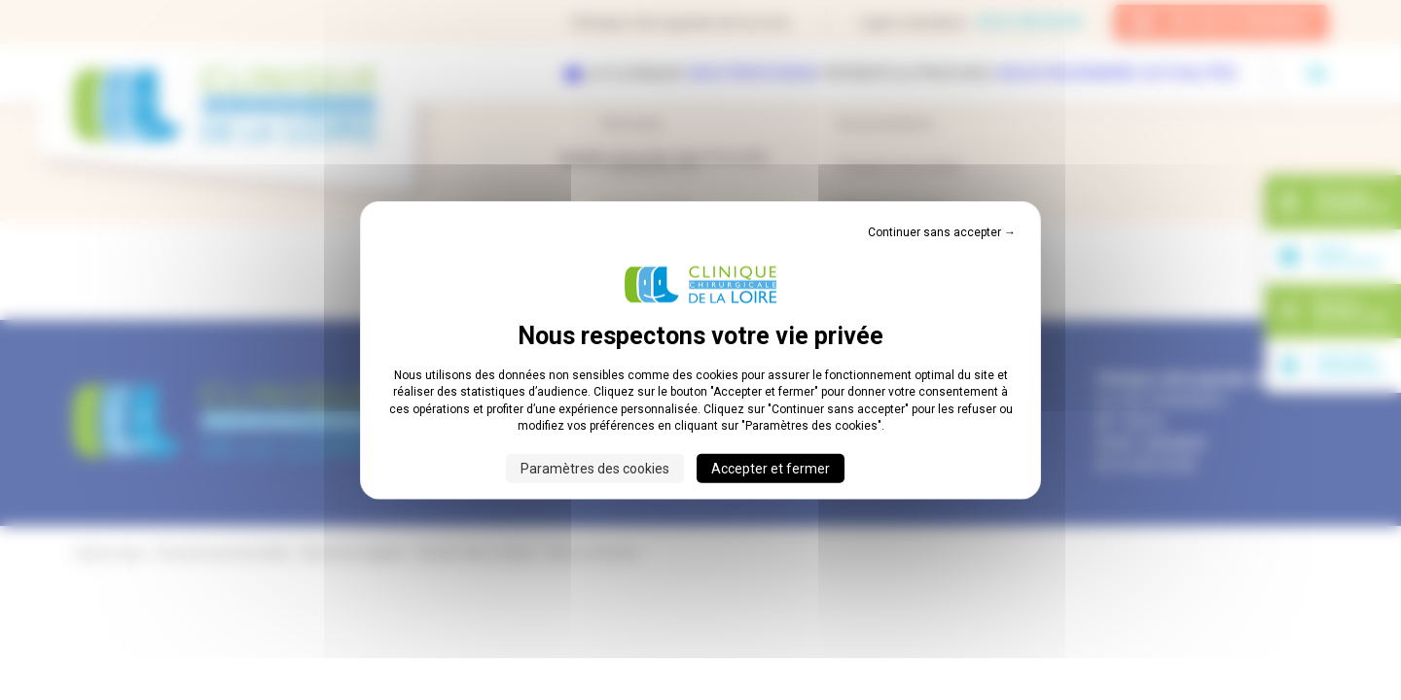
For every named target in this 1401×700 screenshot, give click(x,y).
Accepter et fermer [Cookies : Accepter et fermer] (770, 467)
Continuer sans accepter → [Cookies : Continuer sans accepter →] (942, 232)
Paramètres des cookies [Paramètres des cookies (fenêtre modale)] (595, 467)
